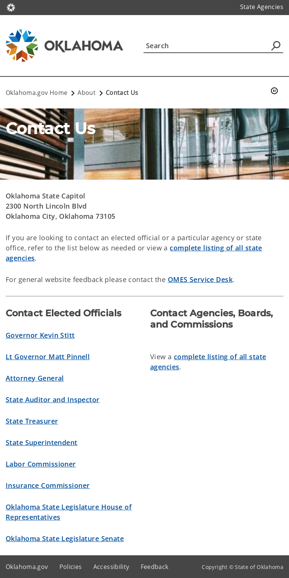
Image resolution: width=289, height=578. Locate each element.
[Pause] (274, 91)
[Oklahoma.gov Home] (11, 7)
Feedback (155, 567)
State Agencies (261, 7)
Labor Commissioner (41, 463)
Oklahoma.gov (27, 567)
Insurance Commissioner (48, 485)
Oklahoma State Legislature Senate (65, 538)
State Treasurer (32, 420)
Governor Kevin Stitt (40, 335)
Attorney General (35, 378)
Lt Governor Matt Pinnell (48, 356)
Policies (70, 567)
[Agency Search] (275, 45)
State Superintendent (42, 442)
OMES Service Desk (200, 279)
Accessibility (111, 567)
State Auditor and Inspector (53, 399)
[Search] (213, 45)
